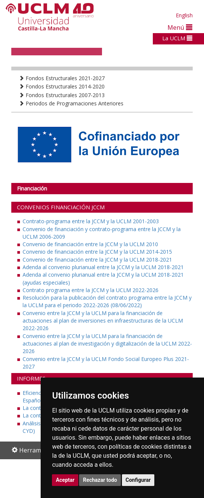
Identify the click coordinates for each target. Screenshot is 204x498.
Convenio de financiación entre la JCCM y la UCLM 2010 (90, 244)
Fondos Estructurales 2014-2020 (62, 86)
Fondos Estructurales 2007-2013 (62, 95)
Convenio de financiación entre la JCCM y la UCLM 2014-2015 (97, 251)
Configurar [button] (138, 480)
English (184, 15)
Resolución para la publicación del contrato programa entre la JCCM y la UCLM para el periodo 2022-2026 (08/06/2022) (107, 301)
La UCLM (177, 38)
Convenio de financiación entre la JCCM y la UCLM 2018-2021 (97, 259)
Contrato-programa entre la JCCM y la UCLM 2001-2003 (91, 221)
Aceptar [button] (65, 480)
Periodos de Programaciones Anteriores (71, 103)
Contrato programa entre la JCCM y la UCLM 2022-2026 (90, 290)
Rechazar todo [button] (100, 480)
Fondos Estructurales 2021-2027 (62, 78)
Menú (179, 27)
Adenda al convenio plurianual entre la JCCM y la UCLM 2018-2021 (103, 267)
